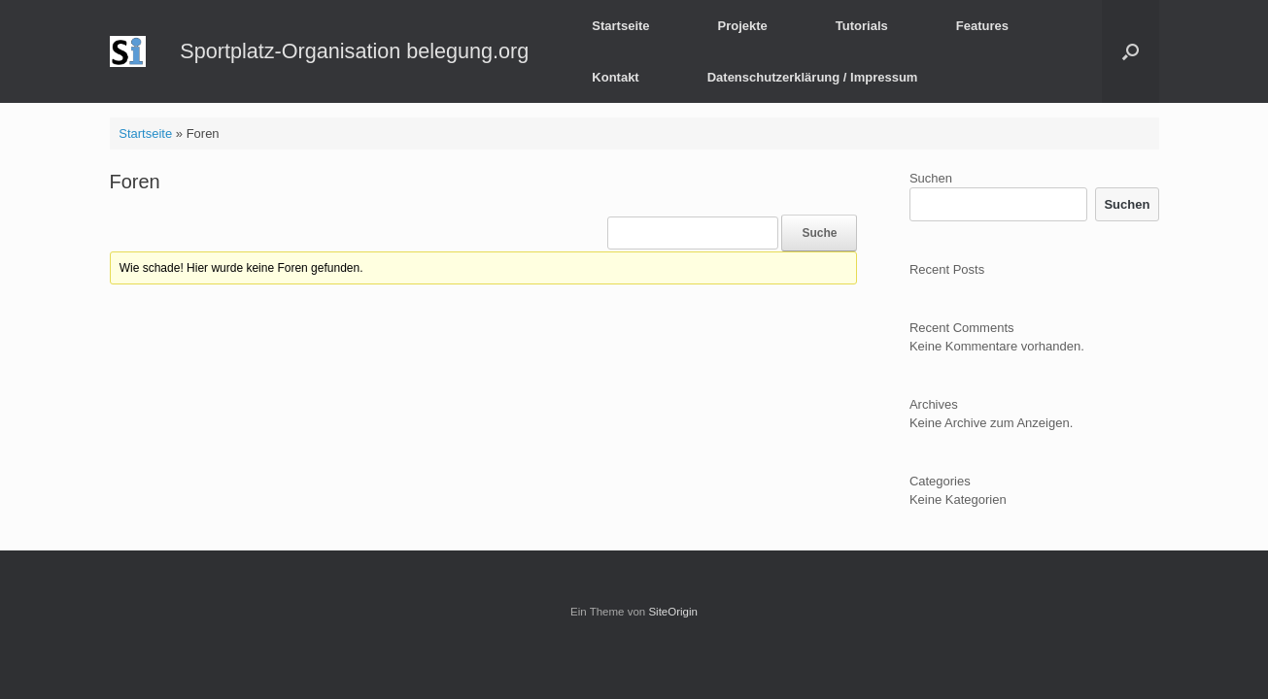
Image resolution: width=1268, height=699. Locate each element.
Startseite (620, 25)
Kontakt (615, 77)
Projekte (743, 25)
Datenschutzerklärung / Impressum (812, 77)
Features (982, 25)
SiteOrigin (673, 611)
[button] (1130, 51)
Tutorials (862, 25)
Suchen (930, 178)
